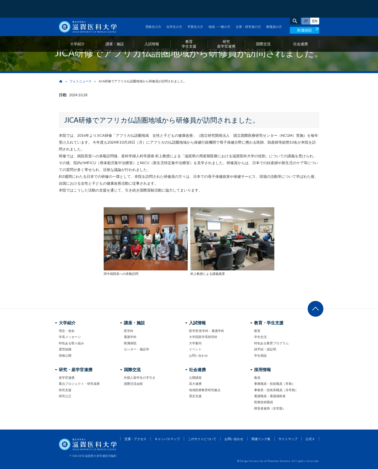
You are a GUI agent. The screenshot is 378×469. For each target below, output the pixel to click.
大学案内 (195, 343)
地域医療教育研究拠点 (204, 390)
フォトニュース (81, 81)
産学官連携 (67, 378)
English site (314, 3)
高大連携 (195, 384)
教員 (257, 378)
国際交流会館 (133, 384)
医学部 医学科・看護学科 (206, 331)
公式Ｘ (310, 439)
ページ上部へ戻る (315, 309)
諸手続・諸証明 (265, 349)
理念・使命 (67, 331)
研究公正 (65, 396)
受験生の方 (153, 9)
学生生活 (260, 337)
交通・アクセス (135, 439)
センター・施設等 (136, 349)
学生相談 (260, 355)
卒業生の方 (195, 9)
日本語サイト (305, 3)
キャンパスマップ (167, 439)
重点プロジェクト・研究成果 (79, 384)
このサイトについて (202, 439)
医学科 (128, 331)
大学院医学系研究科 (203, 337)
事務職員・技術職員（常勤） (274, 384)
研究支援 (65, 390)
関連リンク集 (260, 439)
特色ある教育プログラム (271, 343)
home (61, 81)
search (295, 3)
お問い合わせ (198, 355)
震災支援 (195, 396)
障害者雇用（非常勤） (270, 408)
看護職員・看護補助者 (270, 396)
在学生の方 (174, 9)
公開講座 (195, 378)
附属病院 (304, 12)
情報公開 (65, 355)
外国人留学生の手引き (139, 378)
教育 (257, 331)
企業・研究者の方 (248, 9)
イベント (195, 349)
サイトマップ (288, 439)
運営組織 (65, 349)
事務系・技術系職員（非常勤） (276, 390)
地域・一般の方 (219, 9)
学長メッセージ (70, 337)
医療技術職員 (263, 402)
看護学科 (130, 337)
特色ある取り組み (71, 343)
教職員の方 (274, 9)
